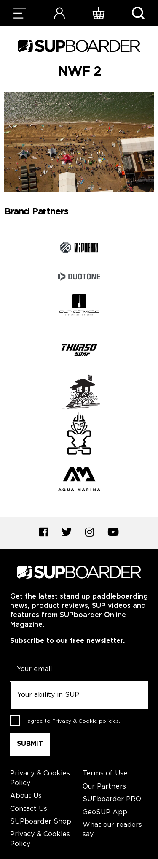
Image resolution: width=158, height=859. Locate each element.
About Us (26, 796)
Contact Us (28, 809)
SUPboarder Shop (40, 821)
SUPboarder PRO (112, 799)
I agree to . (72, 721)
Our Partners (104, 786)
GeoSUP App (105, 812)
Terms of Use (105, 773)
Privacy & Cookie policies (85, 721)
